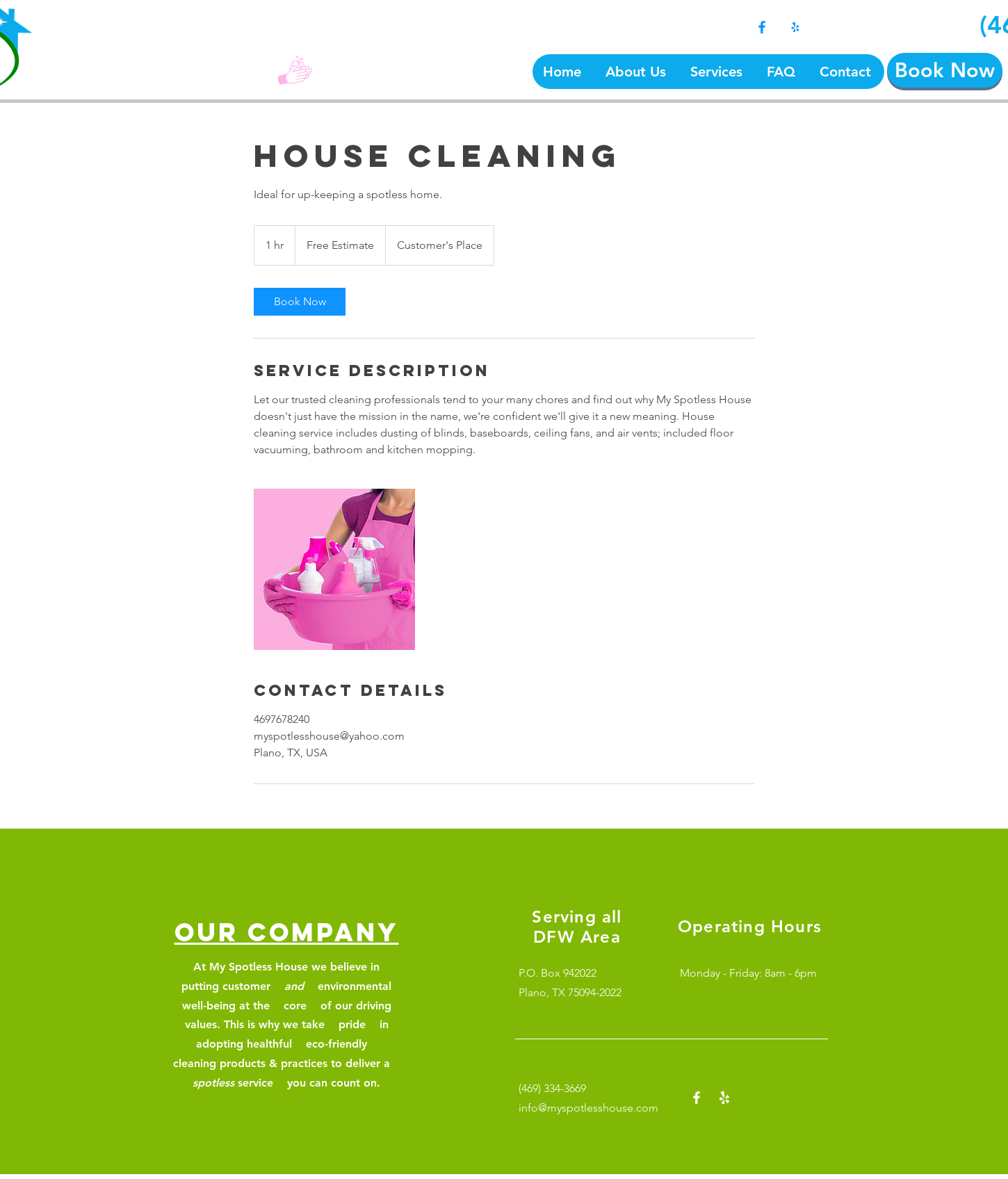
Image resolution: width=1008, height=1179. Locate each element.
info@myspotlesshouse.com (588, 1107)
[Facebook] (762, 27)
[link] (300, 302)
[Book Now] (944, 70)
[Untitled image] (334, 569)
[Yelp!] (795, 27)
